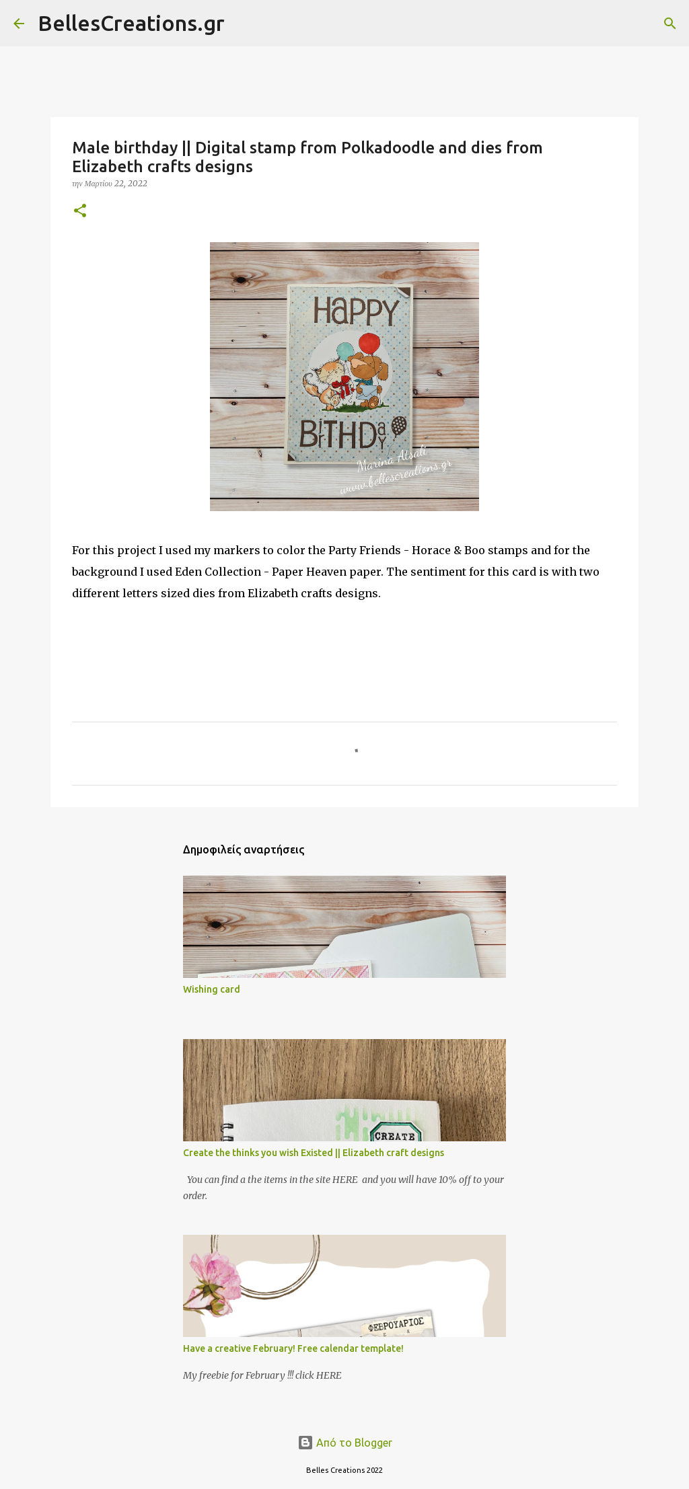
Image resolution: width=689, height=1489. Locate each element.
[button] (80, 211)
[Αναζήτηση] (243, 23)
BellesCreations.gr (131, 23)
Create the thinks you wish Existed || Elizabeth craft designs (313, 1152)
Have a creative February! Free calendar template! (293, 1348)
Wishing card (211, 989)
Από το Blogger (344, 1443)
